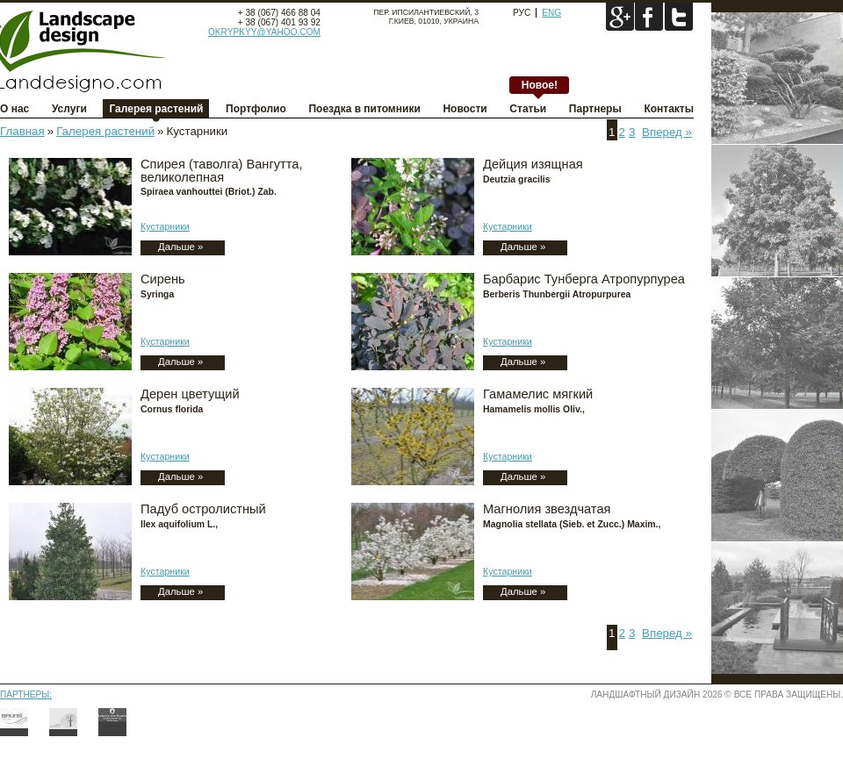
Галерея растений (156, 109)
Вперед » (667, 132)
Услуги (69, 109)
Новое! (540, 85)
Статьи (527, 109)
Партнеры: (26, 694)
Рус (521, 13)
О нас (14, 109)
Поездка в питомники (364, 109)
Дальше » (180, 246)
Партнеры (595, 109)
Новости (464, 109)
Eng (551, 13)
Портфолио (256, 109)
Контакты (669, 109)
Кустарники (165, 226)
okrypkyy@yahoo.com (264, 32)
